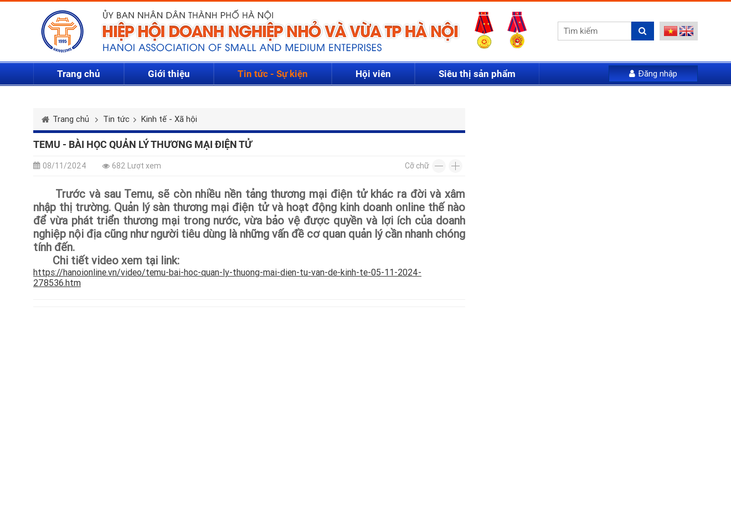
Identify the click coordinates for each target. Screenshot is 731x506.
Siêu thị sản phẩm (477, 73)
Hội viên (373, 73)
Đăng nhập (653, 74)
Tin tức (116, 119)
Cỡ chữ (417, 165)
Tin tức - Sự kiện (273, 73)
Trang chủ (78, 73)
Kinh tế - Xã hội (169, 119)
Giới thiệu (169, 73)
